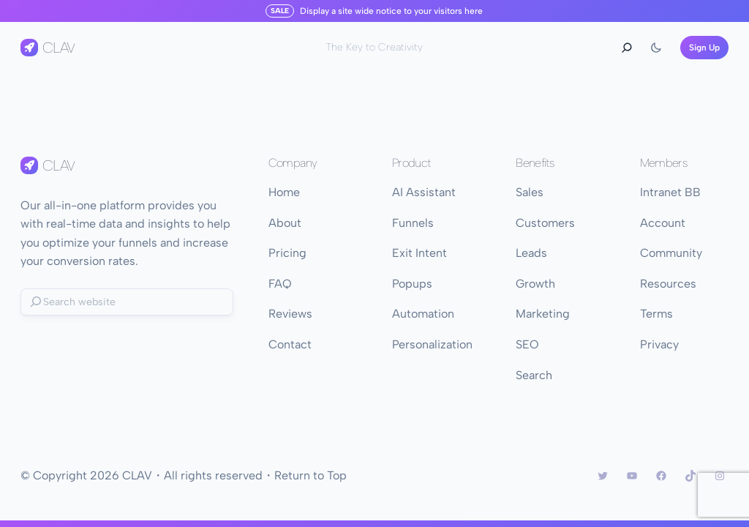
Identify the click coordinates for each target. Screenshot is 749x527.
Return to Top (310, 475)
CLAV (58, 47)
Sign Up (704, 47)
